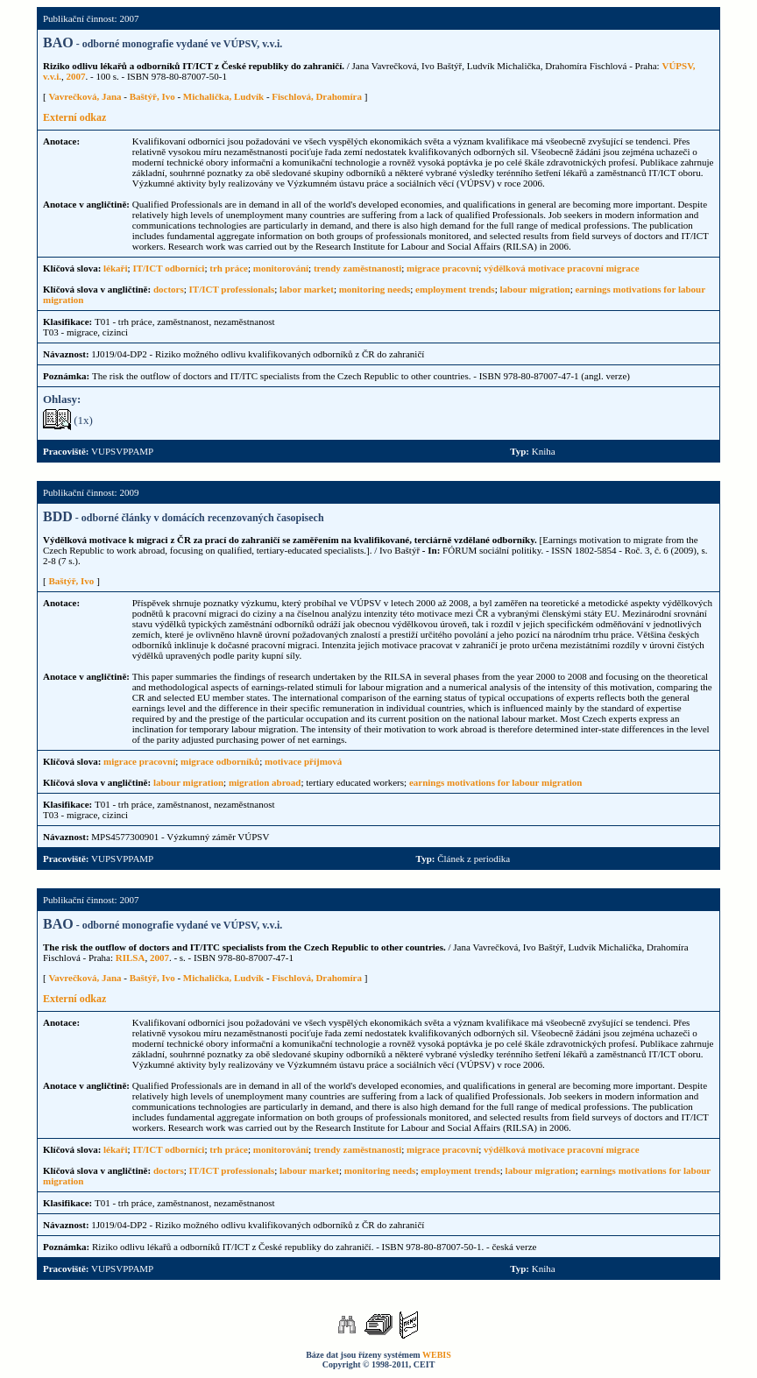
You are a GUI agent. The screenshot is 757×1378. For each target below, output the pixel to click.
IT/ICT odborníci (168, 268)
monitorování (280, 268)
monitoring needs (375, 289)
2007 (76, 76)
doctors (168, 289)
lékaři (115, 268)
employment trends (455, 289)
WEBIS (436, 1355)
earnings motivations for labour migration (496, 782)
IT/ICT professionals (232, 289)
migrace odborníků (219, 761)
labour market (309, 1170)
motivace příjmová (303, 761)
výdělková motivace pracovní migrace (562, 268)
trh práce (228, 268)
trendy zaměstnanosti (357, 268)
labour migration (534, 289)
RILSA (130, 957)
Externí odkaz (74, 117)
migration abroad (265, 782)
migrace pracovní (442, 268)
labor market (306, 289)
